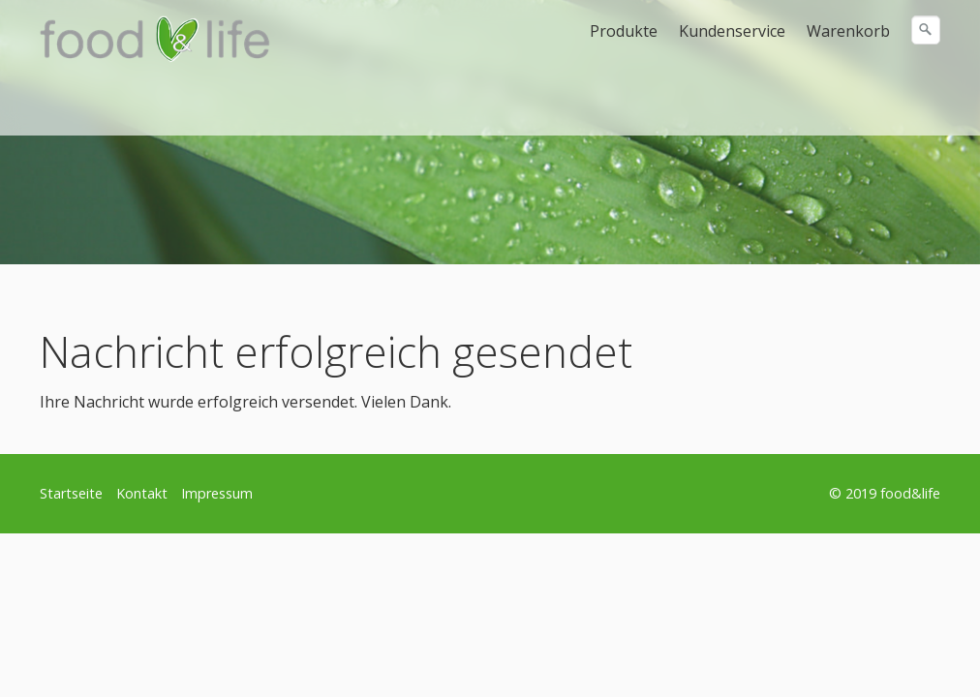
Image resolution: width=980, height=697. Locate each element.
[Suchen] (925, 30)
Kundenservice (732, 31)
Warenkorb (848, 31)
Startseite (71, 493)
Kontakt (142, 493)
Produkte (624, 31)
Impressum (217, 493)
